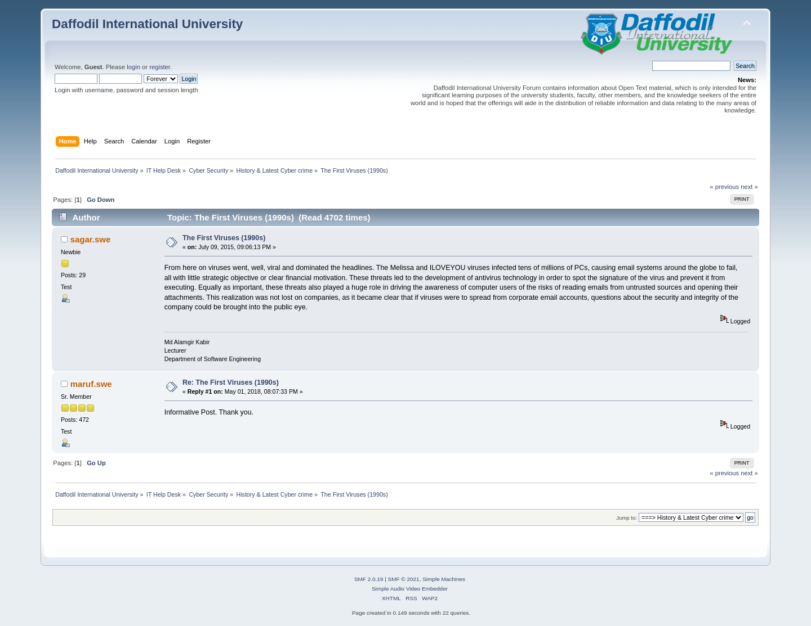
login (133, 67)
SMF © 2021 (404, 579)
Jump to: (626, 518)
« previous (724, 186)
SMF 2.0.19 (369, 579)
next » (749, 186)
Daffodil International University (147, 24)
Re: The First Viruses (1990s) (230, 382)
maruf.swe (91, 384)
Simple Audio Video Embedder (410, 589)
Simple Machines (443, 579)
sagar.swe (90, 239)
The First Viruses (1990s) (223, 238)
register (159, 67)
